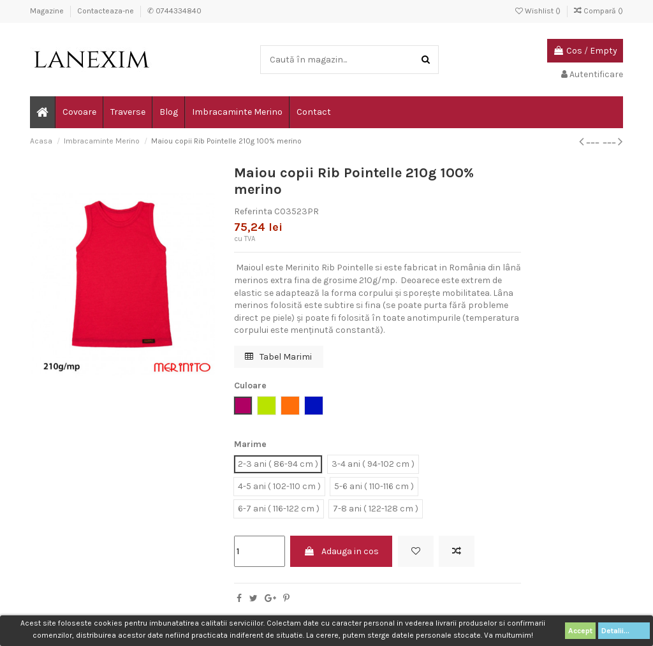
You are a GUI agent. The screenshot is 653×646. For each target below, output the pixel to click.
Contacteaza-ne (106, 10)
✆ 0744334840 (174, 10)
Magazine (48, 10)
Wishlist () (538, 10)
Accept (580, 630)
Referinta (253, 211)
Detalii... (624, 630)
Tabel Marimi (278, 356)
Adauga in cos (341, 551)
